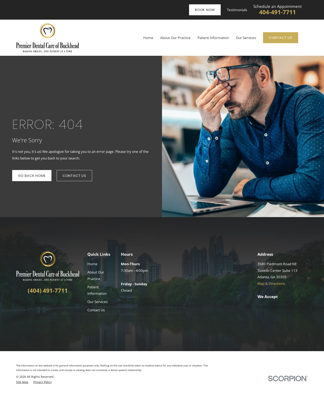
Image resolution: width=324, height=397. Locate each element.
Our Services (97, 301)
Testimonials (237, 9)
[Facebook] (40, 304)
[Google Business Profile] (55, 304)
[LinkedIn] (47, 304)
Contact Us (280, 37)
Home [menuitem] (148, 37)
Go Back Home (32, 175)
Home (92, 263)
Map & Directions (271, 283)
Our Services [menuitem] (246, 37)
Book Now (205, 9)
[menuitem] (22, 382)
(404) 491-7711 (48, 290)
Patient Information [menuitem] (213, 37)
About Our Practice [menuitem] (175, 37)
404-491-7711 (277, 12)
